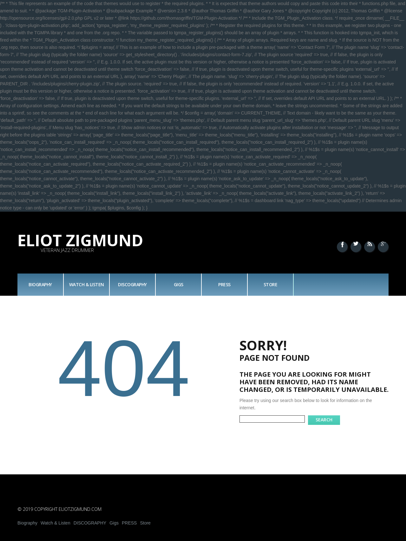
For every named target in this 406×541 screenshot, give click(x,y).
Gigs (178, 284)
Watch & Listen (86, 284)
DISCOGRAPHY (132, 284)
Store (271, 284)
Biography (40, 284)
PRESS (224, 284)
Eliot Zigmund (80, 240)
